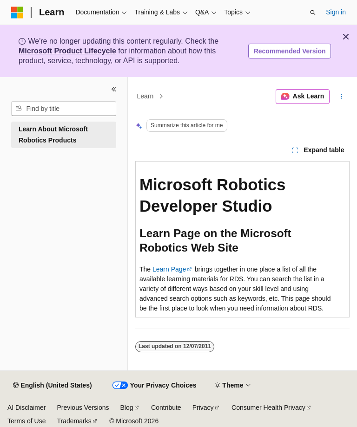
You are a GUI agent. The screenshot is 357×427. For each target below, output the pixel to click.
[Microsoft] (17, 12)
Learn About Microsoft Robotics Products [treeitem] (53, 134)
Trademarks (74, 421)
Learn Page (169, 269)
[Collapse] (114, 89)
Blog (126, 407)
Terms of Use (26, 421)
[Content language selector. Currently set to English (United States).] (52, 385)
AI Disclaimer (26, 407)
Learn (145, 96)
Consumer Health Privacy (268, 407)
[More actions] (341, 96)
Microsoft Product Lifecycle (67, 51)
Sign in (336, 12)
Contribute (166, 407)
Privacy (203, 407)
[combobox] (63, 108)
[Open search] (313, 12)
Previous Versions (83, 407)
